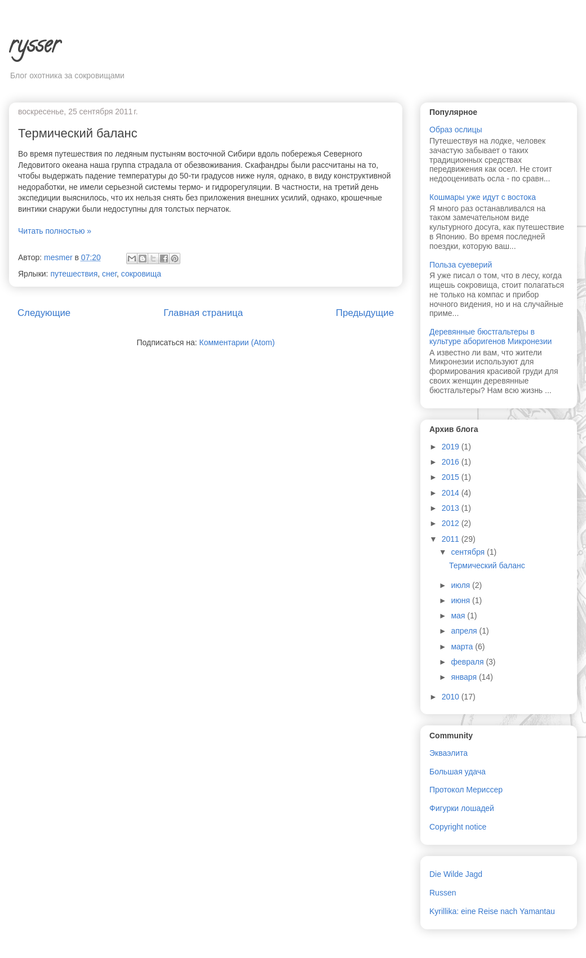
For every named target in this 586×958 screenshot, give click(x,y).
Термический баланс (77, 133)
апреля (465, 630)
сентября (469, 551)
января (464, 676)
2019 (451, 446)
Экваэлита (448, 753)
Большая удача (457, 771)
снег (109, 273)
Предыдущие (365, 313)
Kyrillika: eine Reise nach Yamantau (492, 911)
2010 (451, 696)
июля (461, 585)
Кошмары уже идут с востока (482, 197)
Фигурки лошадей (461, 808)
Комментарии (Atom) (237, 342)
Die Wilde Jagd (455, 874)
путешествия (73, 273)
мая (459, 615)
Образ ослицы (455, 129)
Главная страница (203, 313)
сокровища (141, 273)
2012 (451, 523)
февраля (468, 661)
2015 (451, 477)
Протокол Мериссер (466, 789)
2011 (451, 538)
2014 (451, 492)
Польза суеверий (460, 264)
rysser (34, 47)
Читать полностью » (54, 230)
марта (463, 646)
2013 (451, 508)
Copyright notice (457, 826)
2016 (451, 461)
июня (461, 600)
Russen (442, 892)
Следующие (43, 313)
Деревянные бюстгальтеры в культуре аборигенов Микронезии (490, 336)
